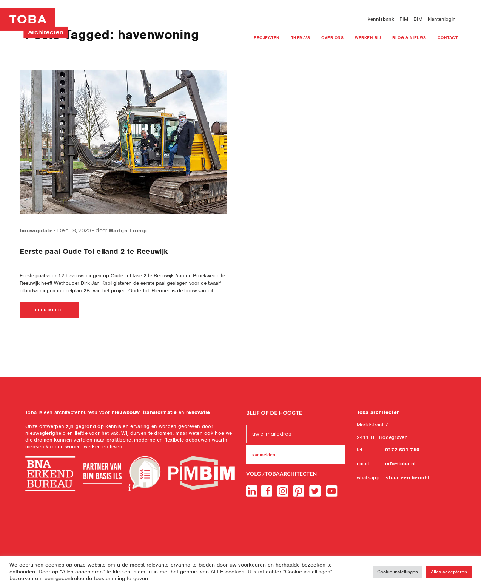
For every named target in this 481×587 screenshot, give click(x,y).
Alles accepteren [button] (449, 571)
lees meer (48, 309)
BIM (417, 19)
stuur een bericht (408, 477)
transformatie (160, 412)
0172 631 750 (402, 449)
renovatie (198, 412)
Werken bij (368, 37)
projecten (267, 37)
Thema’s (300, 37)
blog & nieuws (409, 37)
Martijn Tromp (128, 230)
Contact (448, 37)
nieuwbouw (126, 412)
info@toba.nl (400, 463)
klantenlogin (442, 19)
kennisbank (381, 19)
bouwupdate (36, 230)
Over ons (332, 37)
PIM (403, 19)
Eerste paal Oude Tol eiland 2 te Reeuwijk (94, 251)
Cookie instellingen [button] (397, 571)
